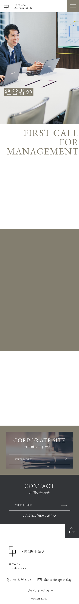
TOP (71, 532)
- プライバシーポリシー (39, 590)
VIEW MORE (23, 217)
